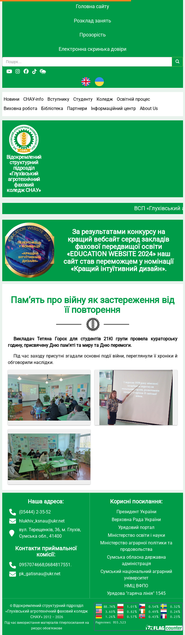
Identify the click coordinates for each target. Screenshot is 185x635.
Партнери (77, 108)
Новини (11, 99)
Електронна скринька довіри (92, 49)
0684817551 (57, 564)
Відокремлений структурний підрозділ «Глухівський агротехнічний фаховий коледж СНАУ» (46, 611)
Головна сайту (92, 6)
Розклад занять (92, 21)
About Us (149, 108)
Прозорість (92, 35)
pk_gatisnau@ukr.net (39, 573)
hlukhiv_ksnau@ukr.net (42, 521)
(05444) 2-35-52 (35, 512)
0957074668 (31, 564)
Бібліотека (52, 108)
